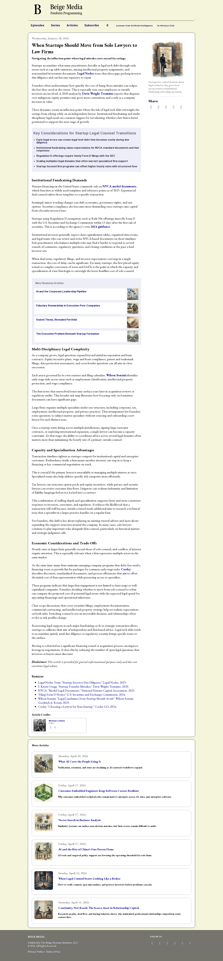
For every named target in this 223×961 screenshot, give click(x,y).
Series (55, 25)
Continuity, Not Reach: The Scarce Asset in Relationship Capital (98, 908)
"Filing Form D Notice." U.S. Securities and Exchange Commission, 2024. (82, 694)
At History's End (165, 25)
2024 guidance (100, 227)
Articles (72, 25)
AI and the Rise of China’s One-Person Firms (86, 849)
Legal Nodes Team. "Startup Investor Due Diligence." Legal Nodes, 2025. (82, 682)
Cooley (126, 569)
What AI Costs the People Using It (79, 761)
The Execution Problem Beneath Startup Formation (67, 333)
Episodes (37, 25)
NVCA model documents (119, 186)
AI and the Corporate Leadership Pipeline (61, 291)
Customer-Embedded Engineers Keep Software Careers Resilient (98, 791)
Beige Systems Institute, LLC (62, 942)
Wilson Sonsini (116, 375)
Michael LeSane (57, 721)
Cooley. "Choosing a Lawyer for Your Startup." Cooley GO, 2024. (77, 707)
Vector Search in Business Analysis (79, 820)
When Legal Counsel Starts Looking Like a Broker (89, 878)
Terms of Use (53, 951)
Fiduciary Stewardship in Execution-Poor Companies (68, 305)
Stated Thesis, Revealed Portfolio (56, 319)
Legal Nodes (85, 73)
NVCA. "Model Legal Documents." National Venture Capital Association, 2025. (86, 690)
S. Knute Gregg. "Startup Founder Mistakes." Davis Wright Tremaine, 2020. (83, 686)
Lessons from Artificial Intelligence (134, 25)
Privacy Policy (36, 951)
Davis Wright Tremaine (98, 94)
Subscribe (91, 25)
